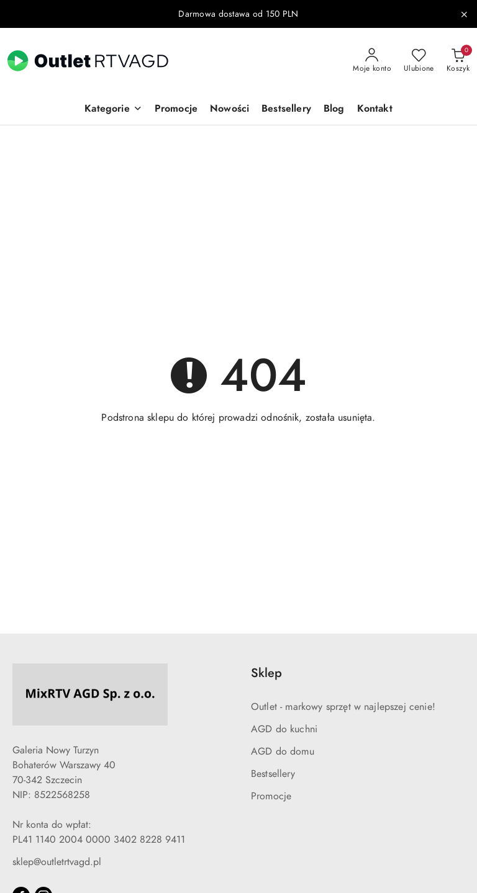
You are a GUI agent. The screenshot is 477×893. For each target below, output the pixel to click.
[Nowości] (229, 109)
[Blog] (334, 109)
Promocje (271, 796)
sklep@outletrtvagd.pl (56, 862)
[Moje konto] (372, 60)
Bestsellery (273, 774)
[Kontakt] (375, 109)
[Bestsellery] (286, 109)
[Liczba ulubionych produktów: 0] (419, 60)
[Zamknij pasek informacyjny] (464, 14)
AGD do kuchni (284, 729)
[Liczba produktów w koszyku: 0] (458, 60)
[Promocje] (176, 109)
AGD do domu (282, 751)
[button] (113, 109)
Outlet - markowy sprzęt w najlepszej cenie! (343, 707)
